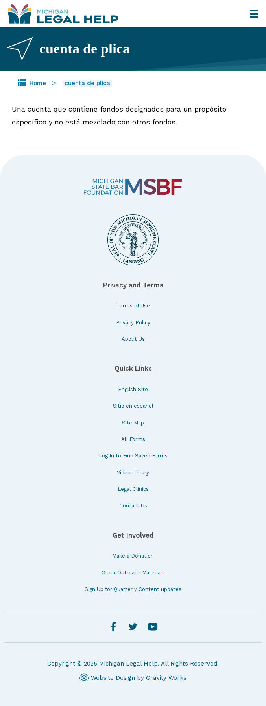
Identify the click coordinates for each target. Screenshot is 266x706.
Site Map (133, 423)
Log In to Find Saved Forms (133, 456)
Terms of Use (133, 306)
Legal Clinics (133, 489)
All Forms (133, 439)
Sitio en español (133, 406)
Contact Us (133, 505)
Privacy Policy (133, 323)
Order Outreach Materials (133, 573)
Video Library (133, 473)
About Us (133, 339)
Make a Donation (133, 556)
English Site (133, 389)
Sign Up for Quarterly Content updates (133, 589)
